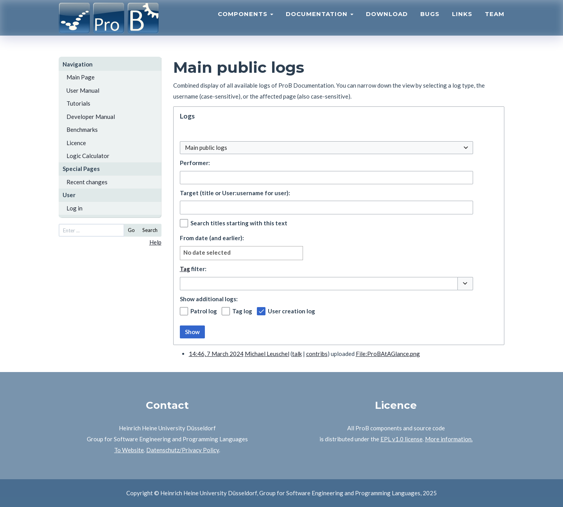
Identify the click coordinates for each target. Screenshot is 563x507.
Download (387, 21)
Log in (74, 208)
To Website (129, 449)
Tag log (242, 311)
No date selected (207, 252)
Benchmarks (82, 129)
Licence (76, 142)
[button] (465, 283)
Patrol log (203, 311)
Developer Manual (90, 116)
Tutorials (78, 103)
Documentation (319, 21)
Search (150, 230)
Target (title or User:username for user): (235, 192)
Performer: (195, 162)
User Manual (82, 90)
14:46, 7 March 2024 (216, 353)
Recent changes (87, 181)
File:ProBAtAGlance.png (388, 353)
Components (245, 21)
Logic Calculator (87, 155)
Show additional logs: (209, 298)
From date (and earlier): (212, 237)
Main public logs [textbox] (206, 147)
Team (494, 21)
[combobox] (326, 147)
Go (131, 230)
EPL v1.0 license (401, 438)
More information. (449, 438)
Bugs (429, 21)
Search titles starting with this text (238, 223)
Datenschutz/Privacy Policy (182, 449)
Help (155, 242)
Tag (185, 268)
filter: (193, 268)
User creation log (291, 311)
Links (462, 21)
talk (297, 353)
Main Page (80, 77)
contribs (317, 353)
